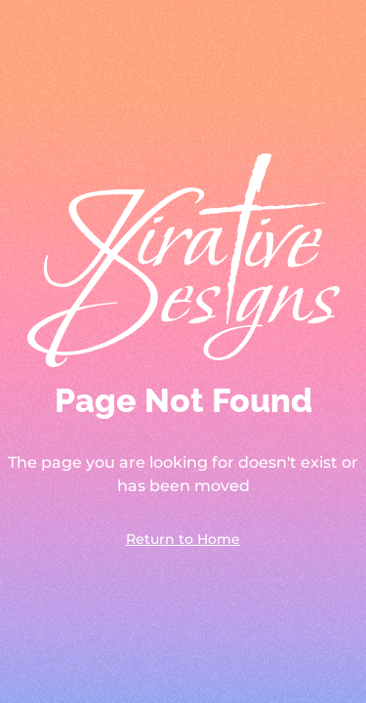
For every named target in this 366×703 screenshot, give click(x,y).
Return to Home (183, 539)
